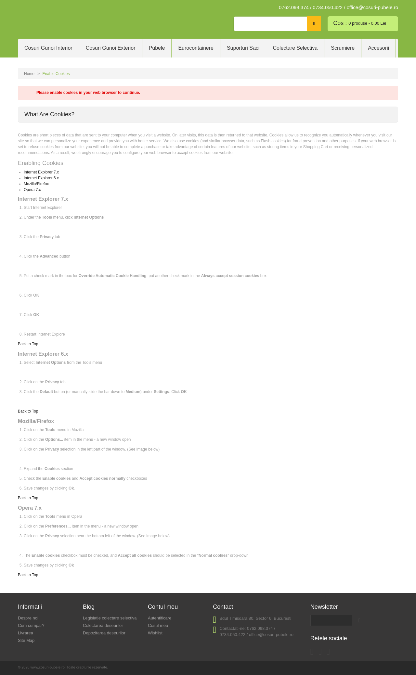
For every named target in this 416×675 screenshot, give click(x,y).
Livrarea (25, 632)
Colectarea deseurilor (103, 625)
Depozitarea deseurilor (104, 632)
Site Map (26, 640)
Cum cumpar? (31, 625)
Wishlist (155, 632)
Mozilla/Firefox (36, 184)
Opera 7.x (32, 189)
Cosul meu (158, 625)
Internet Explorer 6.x (41, 178)
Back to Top (28, 344)
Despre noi (28, 618)
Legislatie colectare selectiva (109, 618)
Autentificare (159, 618)
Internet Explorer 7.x (41, 172)
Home (29, 73)
